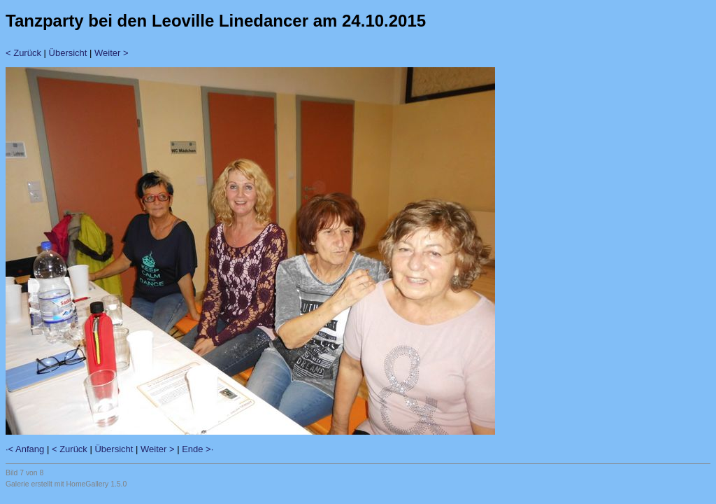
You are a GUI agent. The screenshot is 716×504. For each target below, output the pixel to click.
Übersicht (68, 53)
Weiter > (111, 53)
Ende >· (197, 449)
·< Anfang (25, 449)
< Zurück (23, 53)
